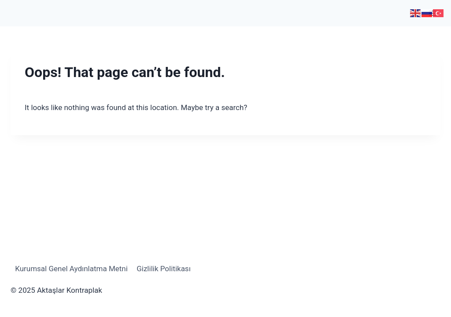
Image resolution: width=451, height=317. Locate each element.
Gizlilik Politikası (164, 268)
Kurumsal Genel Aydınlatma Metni (71, 268)
